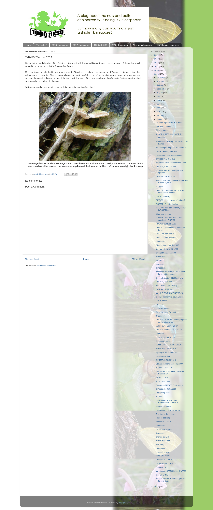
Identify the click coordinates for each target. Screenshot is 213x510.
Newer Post (32, 259)
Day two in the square (165, 414)
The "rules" (41, 45)
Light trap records (163, 214)
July (159, 96)
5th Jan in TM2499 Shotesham (169, 385)
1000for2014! (100, 45)
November (161, 81)
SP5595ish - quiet (164, 406)
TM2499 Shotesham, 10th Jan (169, 330)
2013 (156, 74)
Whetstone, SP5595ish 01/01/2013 (171, 471)
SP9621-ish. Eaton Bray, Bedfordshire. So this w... (168, 401)
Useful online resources (168, 45)
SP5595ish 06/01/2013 (166, 360)
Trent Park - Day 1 (164, 460)
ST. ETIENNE (162, 475)
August (160, 93)
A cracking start (162, 452)
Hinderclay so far (163, 341)
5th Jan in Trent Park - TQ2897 (169, 364)
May (159, 104)
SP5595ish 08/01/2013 (166, 349)
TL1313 (159, 304)
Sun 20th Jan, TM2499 (166, 253)
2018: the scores (60, 45)
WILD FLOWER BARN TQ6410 (169, 293)
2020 (156, 55)
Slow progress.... (163, 130)
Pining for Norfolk (163, 456)
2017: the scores (81, 45)
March (159, 111)
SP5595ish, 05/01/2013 (166, 389)
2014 (156, 70)
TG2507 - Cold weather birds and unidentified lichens (170, 191)
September (162, 89)
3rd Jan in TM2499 (164, 429)
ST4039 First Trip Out (165, 159)
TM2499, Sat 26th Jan (165, 176)
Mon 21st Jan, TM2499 (166, 237)
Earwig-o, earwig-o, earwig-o (168, 134)
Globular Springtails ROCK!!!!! (169, 122)
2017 (156, 66)
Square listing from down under (169, 297)
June (159, 100)
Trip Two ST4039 (163, 126)
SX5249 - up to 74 (164, 368)
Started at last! (162, 437)
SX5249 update (163, 308)
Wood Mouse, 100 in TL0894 (168, 345)
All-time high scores (142, 45)
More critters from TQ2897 (167, 245)
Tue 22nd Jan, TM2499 (166, 234)
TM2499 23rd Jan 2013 (166, 224)
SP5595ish (161, 257)
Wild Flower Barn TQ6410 (167, 326)
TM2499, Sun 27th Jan (166, 167)
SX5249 (159, 186)
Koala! (159, 260)
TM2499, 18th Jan (164, 282)
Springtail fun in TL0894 (166, 352)
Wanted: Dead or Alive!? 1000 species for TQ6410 (169, 219)
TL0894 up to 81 (163, 393)
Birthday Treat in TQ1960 (167, 249)
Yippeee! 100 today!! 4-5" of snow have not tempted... (170, 273)
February (161, 115)
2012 (156, 487)
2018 (156, 63)
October (160, 85)
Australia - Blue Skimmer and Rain (171, 163)
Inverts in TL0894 (163, 422)
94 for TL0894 (162, 377)
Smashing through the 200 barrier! (171, 148)
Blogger (122, 503)
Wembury (160, 444)
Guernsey (160, 138)
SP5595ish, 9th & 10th (165, 337)
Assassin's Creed (163, 381)
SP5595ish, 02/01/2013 (166, 441)
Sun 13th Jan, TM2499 (166, 312)
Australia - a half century (166, 285)
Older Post (138, 259)
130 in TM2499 (162, 301)
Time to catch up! (163, 418)
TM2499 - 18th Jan (164, 289)
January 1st (161, 467)
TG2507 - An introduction (167, 204)
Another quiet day (163, 356)
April (159, 108)
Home (28, 45)
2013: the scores (120, 45)
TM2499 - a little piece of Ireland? (170, 200)
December (161, 77)
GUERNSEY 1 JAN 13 (166, 463)
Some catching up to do (166, 151)
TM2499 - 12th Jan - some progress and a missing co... (171, 321)
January (160, 119)
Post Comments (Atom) (47, 265)
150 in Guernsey (163, 196)
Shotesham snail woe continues (170, 155)
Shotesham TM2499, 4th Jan (168, 410)
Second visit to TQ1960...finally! (170, 278)
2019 (156, 59)
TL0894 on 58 (162, 448)
